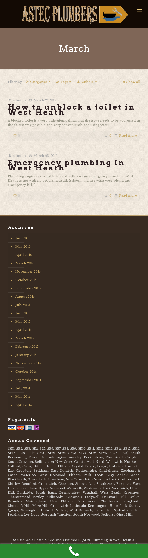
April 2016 (23, 255)
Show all (131, 82)
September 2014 (28, 380)
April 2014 (23, 405)
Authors (87, 82)
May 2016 (23, 247)
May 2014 (22, 397)
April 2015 (23, 330)
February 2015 (26, 347)
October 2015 (26, 280)
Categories (38, 82)
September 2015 (28, 288)
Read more (128, 136)
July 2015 (22, 305)
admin (18, 100)
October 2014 (26, 372)
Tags (64, 82)
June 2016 (23, 238)
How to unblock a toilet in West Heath (71, 109)
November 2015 (28, 272)
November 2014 (28, 363)
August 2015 (25, 297)
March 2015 (24, 338)
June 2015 (23, 313)
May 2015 (22, 322)
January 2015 (26, 355)
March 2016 (24, 263)
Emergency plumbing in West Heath (66, 165)
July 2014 (22, 388)
